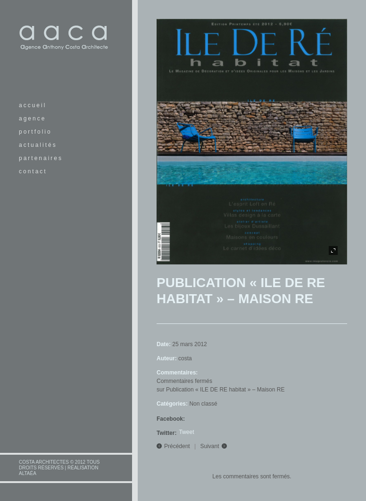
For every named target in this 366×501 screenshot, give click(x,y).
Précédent (177, 446)
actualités (38, 145)
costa (185, 358)
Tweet (186, 432)
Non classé (203, 403)
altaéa (27, 473)
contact (33, 171)
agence (32, 118)
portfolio (35, 131)
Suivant (209, 446)
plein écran (333, 250)
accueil (32, 105)
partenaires (41, 158)
